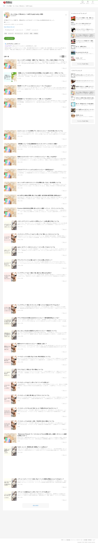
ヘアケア (28, 30)
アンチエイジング (9, 30)
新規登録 (68, 539)
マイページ (73, 539)
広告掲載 (85, 539)
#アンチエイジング (19, 33)
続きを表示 (35, 505)
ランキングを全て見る (82, 63)
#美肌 (31, 33)
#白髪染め (36, 33)
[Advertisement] (35, 118)
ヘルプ (93, 539)
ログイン (87, 3)
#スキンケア (10, 33)
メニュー (92, 3)
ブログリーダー (79, 539)
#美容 (5, 33)
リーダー (82, 3)
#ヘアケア (26, 33)
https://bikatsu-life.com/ (9, 27)
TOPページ (63, 539)
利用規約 (90, 539)
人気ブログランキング (7, 2)
